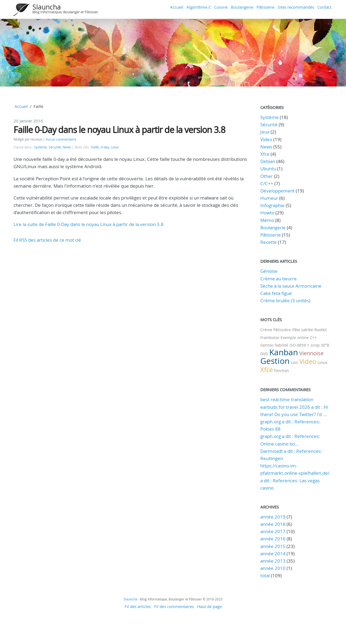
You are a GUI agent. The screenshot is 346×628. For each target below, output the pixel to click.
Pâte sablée (302, 329)
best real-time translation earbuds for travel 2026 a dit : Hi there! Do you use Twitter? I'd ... (294, 406)
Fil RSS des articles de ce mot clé (47, 240)
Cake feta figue (276, 293)
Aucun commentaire (61, 139)
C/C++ (266, 183)
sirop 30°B (320, 345)
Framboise (269, 337)
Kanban (283, 352)
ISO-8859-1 (299, 345)
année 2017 (272, 531)
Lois (294, 362)
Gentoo (266, 345)
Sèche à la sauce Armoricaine (290, 286)
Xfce (265, 154)
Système (40, 147)
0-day (105, 147)
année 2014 (272, 553)
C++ (313, 337)
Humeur (269, 198)
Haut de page (209, 606)
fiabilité (281, 345)
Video (266, 139)
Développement (277, 191)
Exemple (288, 337)
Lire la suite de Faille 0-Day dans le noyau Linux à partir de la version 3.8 (89, 224)
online (303, 337)
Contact (324, 7)
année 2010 (272, 568)
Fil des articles (138, 606)
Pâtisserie (265, 7)
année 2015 (272, 546)
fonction (281, 370)
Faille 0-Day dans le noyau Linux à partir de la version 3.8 (119, 129)
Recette (268, 242)
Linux (115, 147)
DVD (264, 353)
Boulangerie (242, 7)
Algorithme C (199, 7)
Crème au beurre (278, 278)
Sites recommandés (296, 7)
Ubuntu (268, 168)
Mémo (267, 220)
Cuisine (221, 7)
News (67, 147)
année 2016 (272, 539)
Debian (267, 161)
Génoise (269, 271)
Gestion (275, 360)
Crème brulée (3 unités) (285, 300)
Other (266, 176)
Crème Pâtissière (275, 329)
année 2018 (272, 524)
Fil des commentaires (174, 606)
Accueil (176, 7)
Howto (267, 213)
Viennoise (311, 353)
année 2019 (272, 517)
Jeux (265, 132)
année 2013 (272, 561)
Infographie (272, 205)
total (265, 575)
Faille (95, 147)
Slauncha (46, 6)
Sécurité (55, 147)
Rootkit (320, 329)
